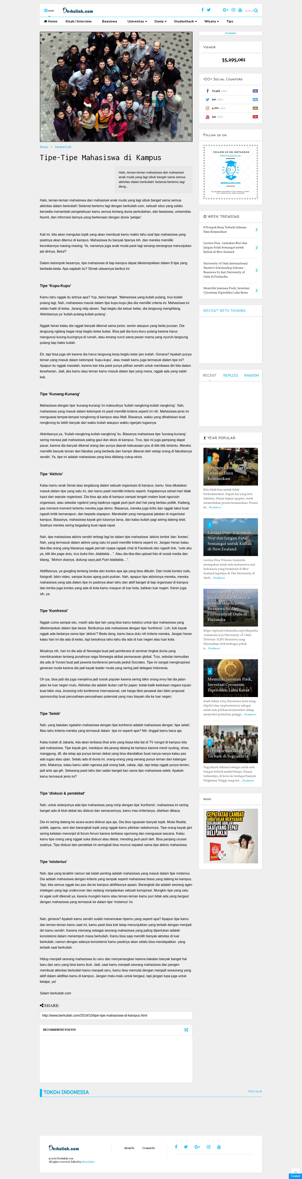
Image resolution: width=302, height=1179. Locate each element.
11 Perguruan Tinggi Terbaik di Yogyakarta (228, 753)
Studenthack (185, 21)
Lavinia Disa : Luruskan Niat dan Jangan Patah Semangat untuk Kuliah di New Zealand (230, 541)
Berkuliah (230, 33)
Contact (295, 1176)
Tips (229, 21)
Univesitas (137, 21)
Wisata (211, 21)
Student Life (63, 147)
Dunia (161, 21)
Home (50, 21)
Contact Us (148, 1148)
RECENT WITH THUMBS (224, 310)
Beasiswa (109, 21)
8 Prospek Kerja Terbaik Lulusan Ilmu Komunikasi (230, 473)
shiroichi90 (88, 1162)
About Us (129, 1148)
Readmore (215, 507)
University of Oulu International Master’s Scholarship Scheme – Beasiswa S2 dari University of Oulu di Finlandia (229, 606)
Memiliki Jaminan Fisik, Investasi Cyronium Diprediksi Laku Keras (230, 684)
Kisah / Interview (79, 21)
